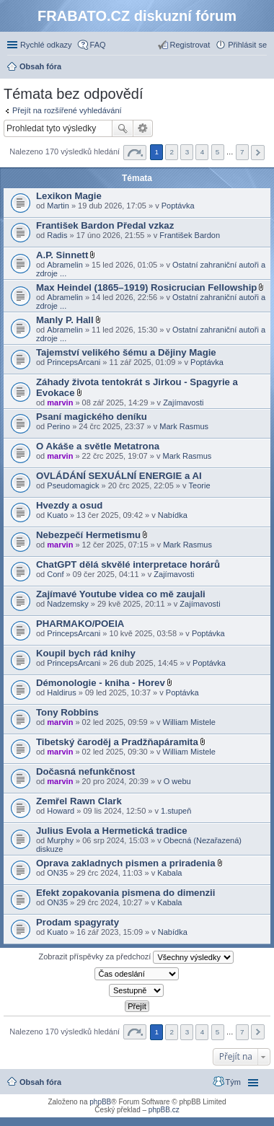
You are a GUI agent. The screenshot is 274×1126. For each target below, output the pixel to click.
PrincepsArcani (73, 362)
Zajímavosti (183, 402)
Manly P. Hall (65, 320)
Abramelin (65, 264)
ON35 (57, 872)
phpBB (100, 1102)
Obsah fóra (40, 1082)
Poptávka (178, 205)
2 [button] (172, 152)
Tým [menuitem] (233, 1082)
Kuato (57, 515)
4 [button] (202, 152)
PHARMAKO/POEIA (80, 623)
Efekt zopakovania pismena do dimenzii (125, 892)
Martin (58, 205)
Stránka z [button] (134, 152)
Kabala (169, 872)
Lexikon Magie (69, 195)
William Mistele (189, 722)
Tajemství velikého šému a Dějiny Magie (126, 352)
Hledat (122, 128)
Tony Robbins (67, 712)
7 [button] (242, 152)
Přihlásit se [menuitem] (247, 44)
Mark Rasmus (183, 426)
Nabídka (172, 515)
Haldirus (61, 692)
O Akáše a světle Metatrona (97, 446)
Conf (55, 574)
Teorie (200, 485)
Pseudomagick (73, 485)
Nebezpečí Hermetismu (88, 534)
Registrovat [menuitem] (190, 44)
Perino (58, 426)
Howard (60, 810)
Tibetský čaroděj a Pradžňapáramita (117, 741)
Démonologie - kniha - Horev (100, 682)
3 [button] (187, 152)
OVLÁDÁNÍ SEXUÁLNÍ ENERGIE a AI (119, 475)
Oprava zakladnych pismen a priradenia (125, 863)
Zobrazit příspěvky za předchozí (136, 957)
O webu (177, 781)
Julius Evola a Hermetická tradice (111, 830)
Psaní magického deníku (91, 416)
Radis (57, 235)
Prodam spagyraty (77, 922)
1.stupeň (176, 810)
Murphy (60, 840)
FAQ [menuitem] (98, 44)
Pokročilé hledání (143, 128)
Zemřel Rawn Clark (79, 801)
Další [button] (258, 152)
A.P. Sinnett (62, 255)
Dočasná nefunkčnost (85, 771)
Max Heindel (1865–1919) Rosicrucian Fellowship (146, 287)
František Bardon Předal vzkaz (105, 225)
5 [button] (218, 152)
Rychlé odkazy (46, 44)
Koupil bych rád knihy (86, 653)
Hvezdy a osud (69, 505)
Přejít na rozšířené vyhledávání (67, 110)
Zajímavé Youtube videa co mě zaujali (121, 594)
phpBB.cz (164, 1110)
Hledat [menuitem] (261, 68)
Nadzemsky (67, 603)
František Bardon (189, 235)
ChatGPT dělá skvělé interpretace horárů (128, 564)
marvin (60, 402)
